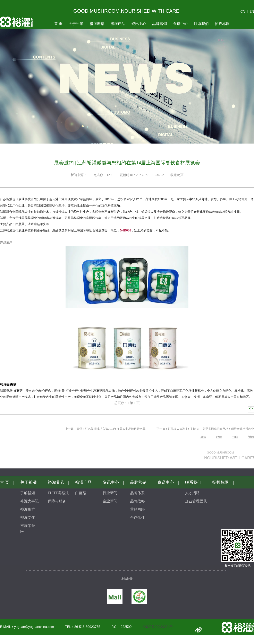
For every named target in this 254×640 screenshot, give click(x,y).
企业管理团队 (196, 501)
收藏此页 (177, 175)
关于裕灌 (76, 24)
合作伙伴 (137, 517)
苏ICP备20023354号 (158, 627)
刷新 (203, 437)
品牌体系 (137, 493)
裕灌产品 (117, 24)
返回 (251, 437)
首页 (58, 24)
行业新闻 (110, 493)
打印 (235, 437)
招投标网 (222, 24)
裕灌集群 (27, 509)
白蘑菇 (80, 493)
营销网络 (137, 509)
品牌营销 (159, 24)
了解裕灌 (27, 493)
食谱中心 (180, 24)
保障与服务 (57, 501)
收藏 (219, 437)
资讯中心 (138, 24)
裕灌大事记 (29, 501)
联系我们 (201, 24)
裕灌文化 (27, 517)
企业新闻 (110, 501)
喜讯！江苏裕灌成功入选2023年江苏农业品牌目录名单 (111, 428)
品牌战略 (137, 501)
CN (242, 11)
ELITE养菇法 (58, 493)
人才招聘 (192, 493)
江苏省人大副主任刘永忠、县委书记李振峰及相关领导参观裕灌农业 (211, 428)
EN (251, 11)
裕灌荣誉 (27, 526)
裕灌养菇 (97, 24)
